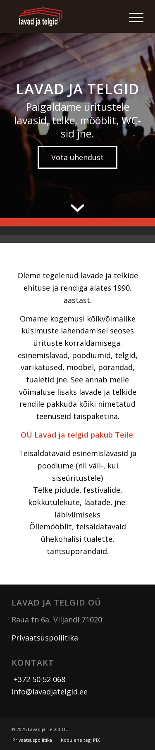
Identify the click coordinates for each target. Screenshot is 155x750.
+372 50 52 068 (38, 679)
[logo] (64, 16)
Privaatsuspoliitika (45, 638)
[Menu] (132, 16)
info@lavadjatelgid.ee (50, 691)
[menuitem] (132, 16)
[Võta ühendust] (77, 157)
